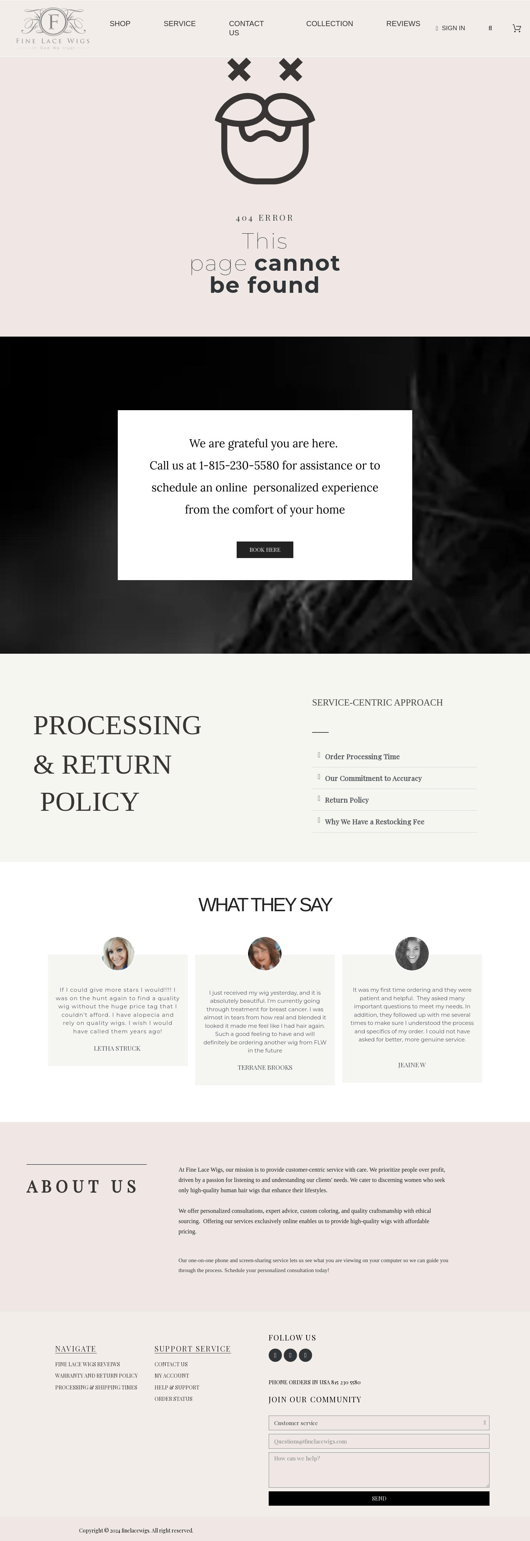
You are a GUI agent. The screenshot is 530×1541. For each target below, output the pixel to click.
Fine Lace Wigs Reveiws (87, 1364)
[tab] (394, 756)
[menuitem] (120, 28)
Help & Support (177, 1387)
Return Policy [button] (347, 800)
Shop (120, 23)
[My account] (450, 28)
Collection (329, 23)
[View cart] (516, 28)
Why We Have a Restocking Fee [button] (374, 821)
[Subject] (379, 1423)
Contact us (246, 28)
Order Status (173, 1398)
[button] (490, 28)
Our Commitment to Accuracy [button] (373, 778)
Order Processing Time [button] (362, 756)
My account (172, 1375)
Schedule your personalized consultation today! (277, 1270)
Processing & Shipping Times (96, 1387)
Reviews (403, 23)
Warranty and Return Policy (96, 1375)
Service (180, 23)
